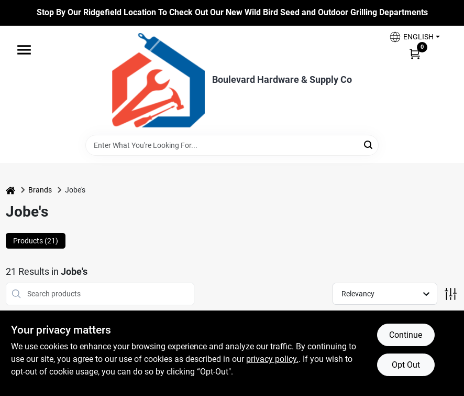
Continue (405, 335)
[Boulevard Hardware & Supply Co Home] (158, 80)
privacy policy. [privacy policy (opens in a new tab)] (272, 359)
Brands (40, 190)
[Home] (10, 190)
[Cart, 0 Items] (415, 53)
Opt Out (406, 365)
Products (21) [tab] (35, 241)
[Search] (369, 144)
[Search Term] (232, 145)
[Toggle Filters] (451, 294)
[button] (414, 37)
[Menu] (24, 50)
